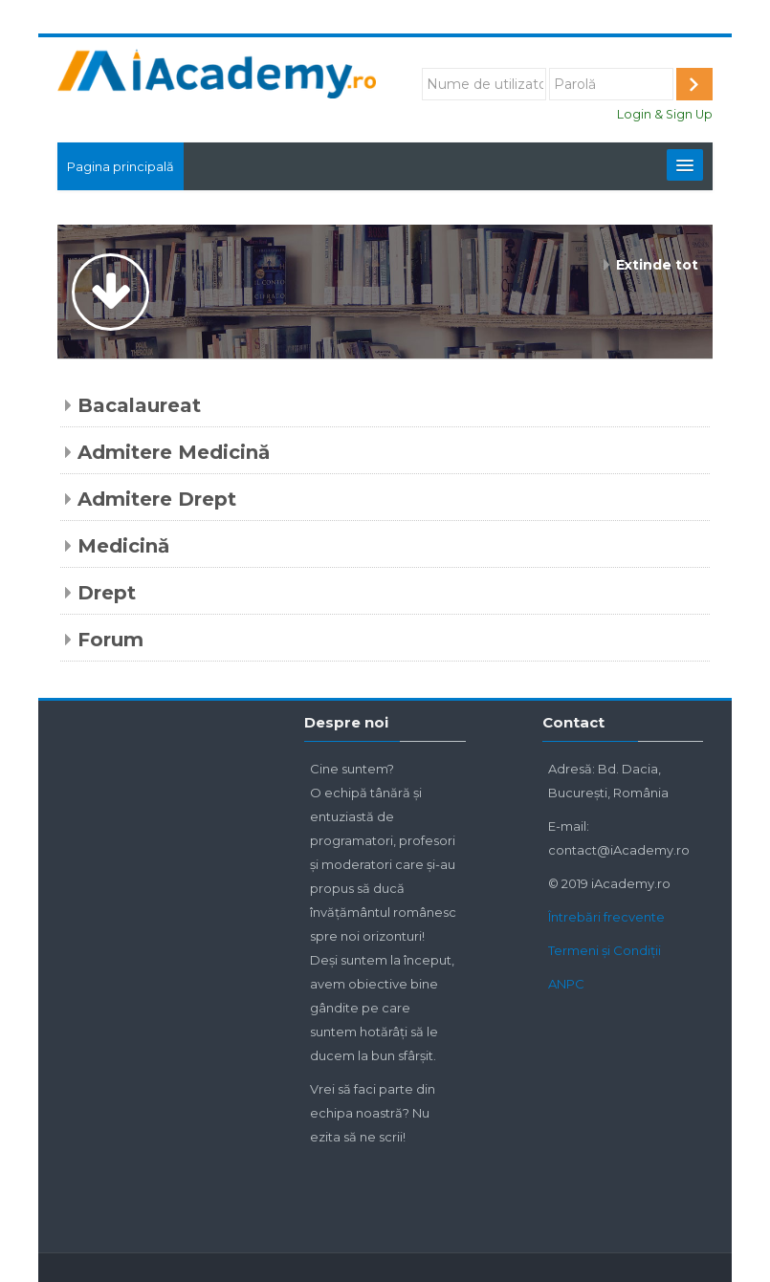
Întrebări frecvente (606, 916)
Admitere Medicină (173, 452)
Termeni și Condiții (604, 950)
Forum (110, 639)
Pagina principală (120, 166)
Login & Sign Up (665, 114)
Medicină (123, 545)
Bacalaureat (139, 405)
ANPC (566, 983)
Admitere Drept (156, 499)
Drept (106, 592)
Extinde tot (657, 264)
